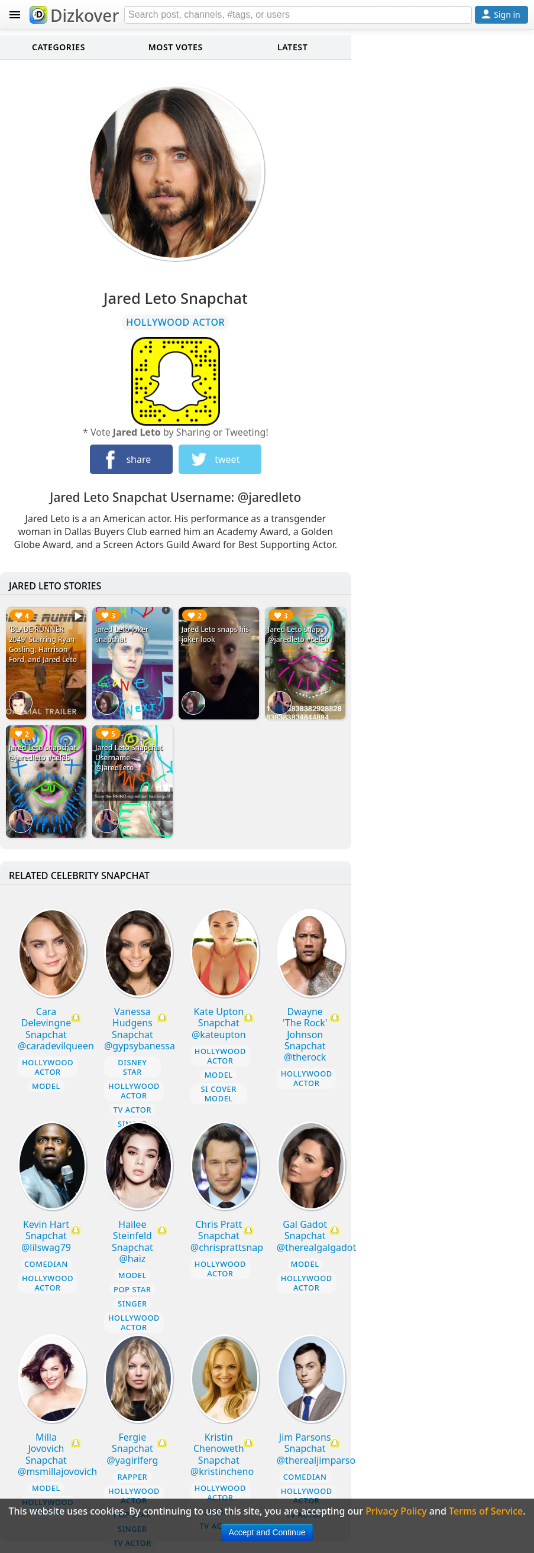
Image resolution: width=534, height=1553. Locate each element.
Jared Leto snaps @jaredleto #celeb (298, 634)
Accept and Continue (267, 1532)
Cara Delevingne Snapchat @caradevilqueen (56, 1028)
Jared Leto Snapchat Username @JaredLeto (129, 758)
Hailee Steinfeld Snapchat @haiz (132, 1241)
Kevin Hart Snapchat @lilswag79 (46, 1235)
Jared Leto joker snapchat (121, 634)
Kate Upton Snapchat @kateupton (219, 1022)
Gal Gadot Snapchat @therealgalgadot (317, 1235)
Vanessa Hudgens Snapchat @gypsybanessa (139, 1028)
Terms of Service (486, 1511)
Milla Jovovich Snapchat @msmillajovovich (57, 1454)
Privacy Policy (395, 1511)
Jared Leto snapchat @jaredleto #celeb (42, 753)
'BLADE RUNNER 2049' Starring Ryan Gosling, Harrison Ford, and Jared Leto (43, 644)
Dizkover (74, 15)
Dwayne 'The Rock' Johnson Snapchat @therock (305, 1034)
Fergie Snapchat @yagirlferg (132, 1448)
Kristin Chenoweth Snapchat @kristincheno (222, 1454)
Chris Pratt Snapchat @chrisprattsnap (226, 1235)
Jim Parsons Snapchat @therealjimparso (316, 1448)
